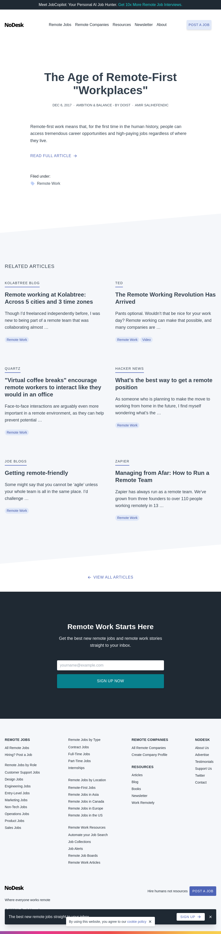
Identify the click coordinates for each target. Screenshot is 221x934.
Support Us (203, 768)
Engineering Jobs (18, 786)
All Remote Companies (149, 748)
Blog (135, 782)
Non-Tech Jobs (16, 807)
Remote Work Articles (84, 862)
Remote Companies (92, 25)
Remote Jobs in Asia (83, 794)
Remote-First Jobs (81, 788)
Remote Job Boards (83, 855)
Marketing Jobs (16, 800)
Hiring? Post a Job (18, 755)
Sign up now (110, 681)
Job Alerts (75, 849)
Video (146, 340)
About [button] (162, 25)
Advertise (202, 755)
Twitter (200, 775)
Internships (76, 768)
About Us (202, 748)
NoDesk (202, 740)
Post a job (199, 25)
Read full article (53, 156)
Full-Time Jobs (79, 754)
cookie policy (136, 922)
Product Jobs (14, 821)
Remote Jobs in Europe (85, 808)
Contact (200, 782)
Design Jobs (14, 779)
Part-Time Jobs (79, 761)
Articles (137, 775)
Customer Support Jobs (22, 772)
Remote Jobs (60, 25)
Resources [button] (122, 25)
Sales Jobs (13, 828)
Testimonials (204, 762)
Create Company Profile (149, 755)
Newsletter (144, 25)
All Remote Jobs (17, 748)
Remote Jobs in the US (85, 815)
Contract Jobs (78, 747)
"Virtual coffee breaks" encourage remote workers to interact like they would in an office (53, 387)
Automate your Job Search (88, 835)
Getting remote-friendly (36, 473)
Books (136, 789)
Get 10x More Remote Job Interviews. (150, 5)
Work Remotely (143, 803)
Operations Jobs (17, 814)
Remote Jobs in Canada (86, 801)
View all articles (110, 577)
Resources (143, 767)
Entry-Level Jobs (17, 793)
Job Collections (79, 842)
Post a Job (202, 891)
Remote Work (45, 183)
